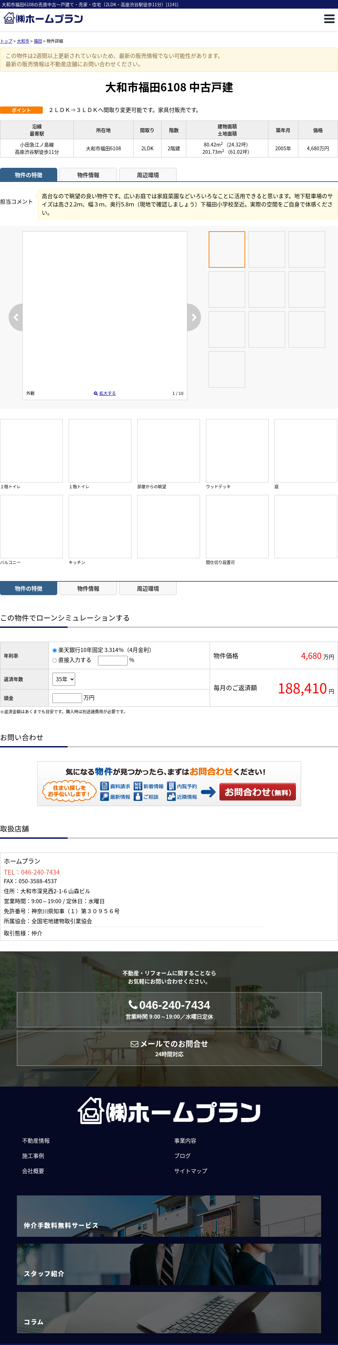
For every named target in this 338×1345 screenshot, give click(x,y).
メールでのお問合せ (169, 1048)
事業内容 (185, 1140)
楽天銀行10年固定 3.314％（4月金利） (106, 649)
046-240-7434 (169, 1009)
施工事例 (33, 1155)
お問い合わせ (258, 791)
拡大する (105, 393)
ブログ (182, 1155)
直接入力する (74, 659)
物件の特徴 (28, 175)
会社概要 (33, 1170)
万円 (89, 697)
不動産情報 (36, 1140)
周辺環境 (148, 175)
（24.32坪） (237, 144)
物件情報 (88, 175)
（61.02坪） (238, 151)
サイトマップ (190, 1170)
